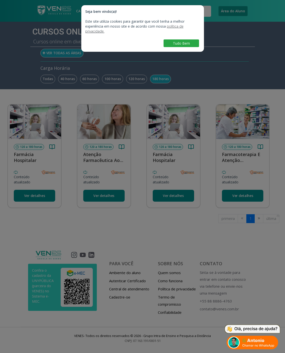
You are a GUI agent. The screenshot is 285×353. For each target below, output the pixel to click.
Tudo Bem (181, 43)
